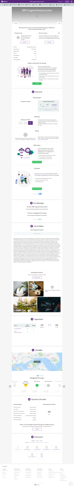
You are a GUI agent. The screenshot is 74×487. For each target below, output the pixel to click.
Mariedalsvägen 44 (17, 328)
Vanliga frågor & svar (52, 477)
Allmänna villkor (62, 475)
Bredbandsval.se (38, 173)
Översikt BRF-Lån (40, 470)
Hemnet (3, 472)
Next (64, 386)
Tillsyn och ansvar (28, 473)
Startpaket (4, 477)
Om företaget (62, 470)
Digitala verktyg (16, 473)
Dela (15, 23)
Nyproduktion (39, 475)
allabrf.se (50, 67)
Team (61, 472)
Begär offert (16, 478)
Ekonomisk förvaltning (17, 470)
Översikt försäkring (28, 470)
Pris (3, 475)
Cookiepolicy (62, 478)
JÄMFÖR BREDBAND (37, 188)
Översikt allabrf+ (5, 470)
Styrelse (41, 440)
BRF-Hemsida (4, 473)
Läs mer (25, 42)
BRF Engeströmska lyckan (37, 1)
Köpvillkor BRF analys (63, 480)
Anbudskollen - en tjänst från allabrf (54, 472)
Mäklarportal (51, 475)
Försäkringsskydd (28, 472)
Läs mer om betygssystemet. (43, 139)
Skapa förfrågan (28, 477)
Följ (58, 23)
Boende (37, 440)
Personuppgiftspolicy (63, 477)
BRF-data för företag (52, 473)
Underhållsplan (16, 475)
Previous (10, 386)
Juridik (15, 477)
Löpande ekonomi (17, 472)
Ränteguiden (39, 472)
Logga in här (37, 277)
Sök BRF (4, 466)
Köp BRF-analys (51, 470)
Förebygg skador (28, 475)
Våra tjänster (60, 1)
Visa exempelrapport (26, 157)
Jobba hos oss (62, 473)
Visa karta (37, 361)
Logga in (67, 1)
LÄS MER (49, 42)
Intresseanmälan (39, 477)
